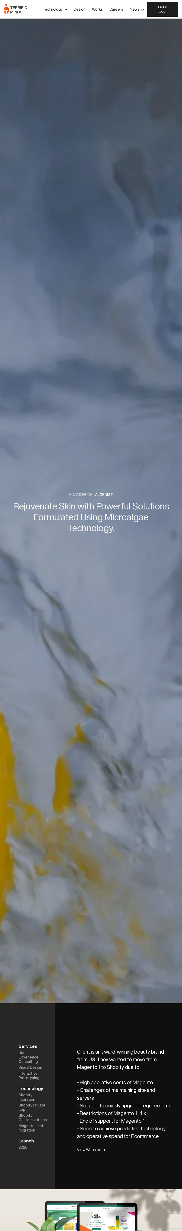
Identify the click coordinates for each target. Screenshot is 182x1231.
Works (97, 9)
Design (79, 9)
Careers (116, 9)
